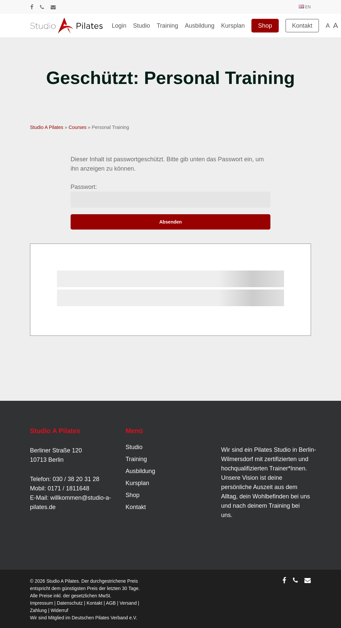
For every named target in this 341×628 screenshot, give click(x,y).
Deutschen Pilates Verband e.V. (104, 617)
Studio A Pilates (46, 127)
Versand (128, 603)
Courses (78, 127)
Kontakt (136, 507)
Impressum (41, 603)
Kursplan (137, 483)
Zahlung (38, 610)
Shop (133, 495)
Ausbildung (140, 471)
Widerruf (59, 610)
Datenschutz (70, 603)
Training (136, 459)
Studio (134, 447)
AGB (111, 603)
